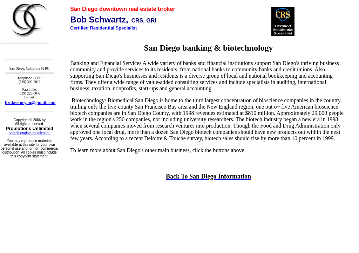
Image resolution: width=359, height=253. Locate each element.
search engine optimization (29, 133)
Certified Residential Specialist (103, 28)
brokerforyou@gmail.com (30, 102)
